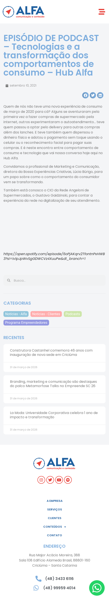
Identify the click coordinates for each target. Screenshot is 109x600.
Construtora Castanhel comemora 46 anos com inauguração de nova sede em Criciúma (51, 352)
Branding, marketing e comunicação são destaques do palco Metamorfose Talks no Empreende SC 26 (53, 383)
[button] (102, 12)
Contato (54, 535)
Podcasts (73, 314)
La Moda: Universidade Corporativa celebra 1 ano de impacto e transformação (54, 414)
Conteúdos (54, 526)
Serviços (54, 509)
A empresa (55, 501)
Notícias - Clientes (46, 314)
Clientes (54, 518)
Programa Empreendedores (26, 323)
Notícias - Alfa (16, 314)
